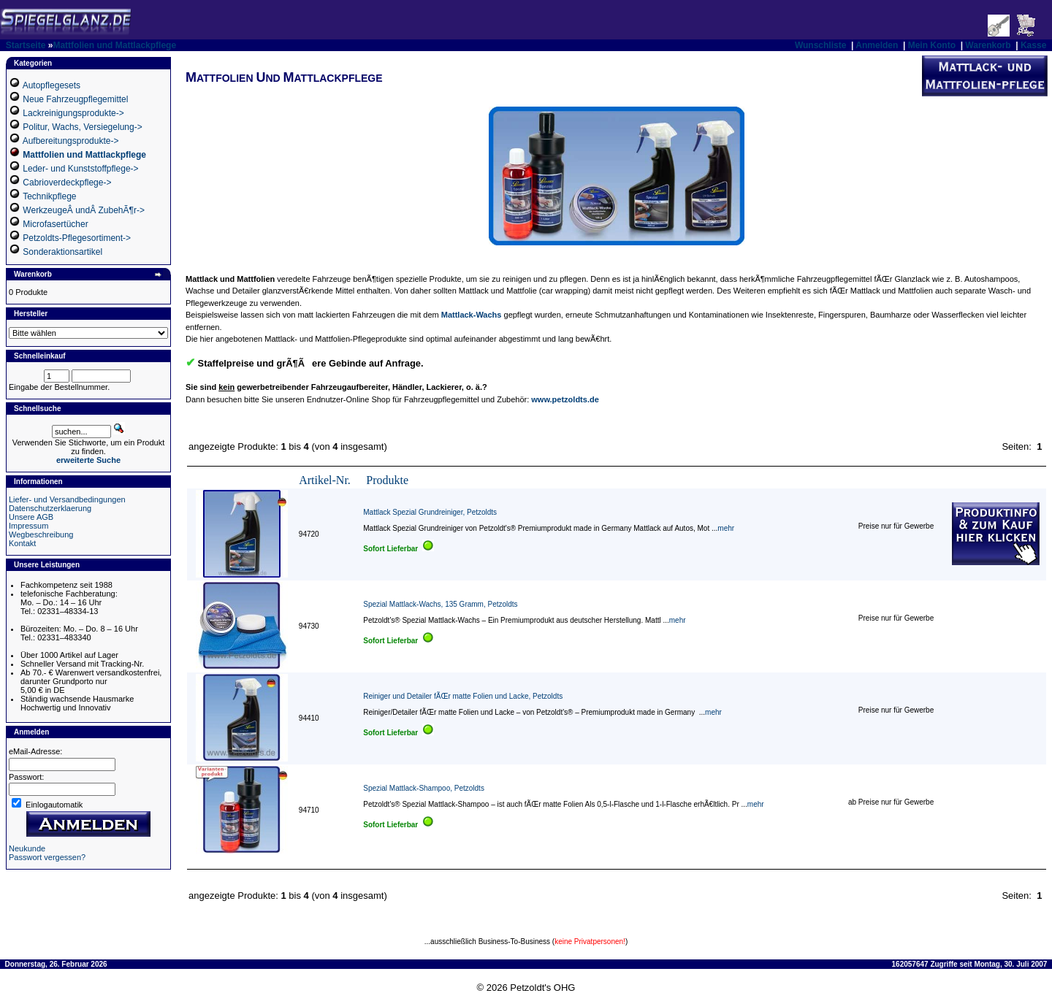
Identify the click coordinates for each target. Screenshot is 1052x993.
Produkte (387, 480)
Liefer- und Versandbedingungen (67, 499)
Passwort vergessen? (47, 857)
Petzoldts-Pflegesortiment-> (77, 238)
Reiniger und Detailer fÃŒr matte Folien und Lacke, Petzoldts (463, 696)
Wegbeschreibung (41, 534)
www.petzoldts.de (565, 399)
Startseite (26, 45)
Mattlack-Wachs (471, 314)
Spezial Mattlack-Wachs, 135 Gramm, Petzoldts (440, 604)
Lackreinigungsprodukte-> (73, 113)
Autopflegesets (51, 85)
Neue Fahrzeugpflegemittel (75, 99)
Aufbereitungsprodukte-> (71, 141)
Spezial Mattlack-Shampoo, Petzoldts (423, 788)
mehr (725, 528)
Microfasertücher (55, 224)
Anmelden (876, 45)
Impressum (28, 525)
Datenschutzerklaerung (50, 508)
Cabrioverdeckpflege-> (67, 182)
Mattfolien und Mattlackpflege (114, 45)
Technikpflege (49, 196)
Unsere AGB (31, 517)
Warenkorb (987, 45)
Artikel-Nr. (325, 480)
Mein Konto (932, 45)
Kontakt (22, 543)
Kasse (1033, 45)
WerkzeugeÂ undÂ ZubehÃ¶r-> (84, 210)
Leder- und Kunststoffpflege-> (80, 169)
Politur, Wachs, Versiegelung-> (82, 127)
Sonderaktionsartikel (62, 252)
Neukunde (27, 848)
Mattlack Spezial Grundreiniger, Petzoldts (430, 512)
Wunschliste (820, 45)
